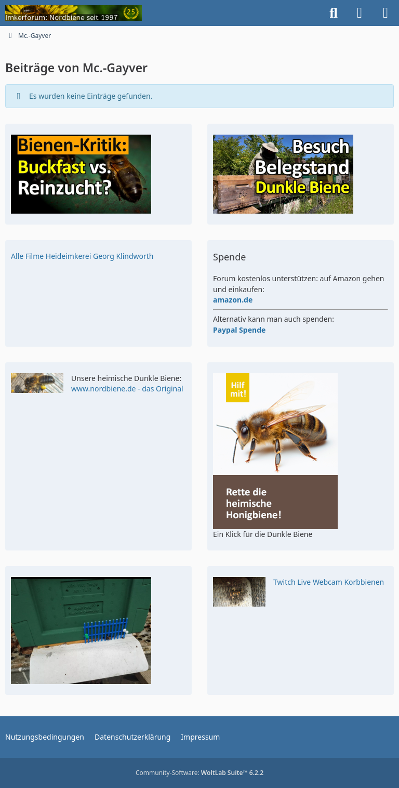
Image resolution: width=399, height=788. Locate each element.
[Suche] (333, 13)
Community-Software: (199, 772)
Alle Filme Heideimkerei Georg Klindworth (82, 256)
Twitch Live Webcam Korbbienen (328, 582)
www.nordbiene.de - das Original (127, 388)
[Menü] (385, 13)
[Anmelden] (359, 13)
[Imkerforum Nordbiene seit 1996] (73, 13)
